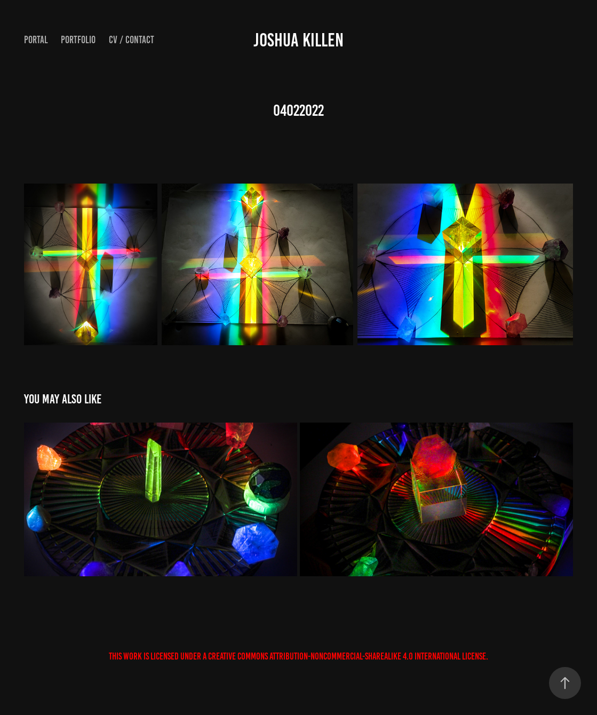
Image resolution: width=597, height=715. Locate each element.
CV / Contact (131, 39)
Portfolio (78, 39)
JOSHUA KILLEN (298, 40)
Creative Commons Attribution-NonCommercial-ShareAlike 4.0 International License (347, 656)
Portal (36, 39)
